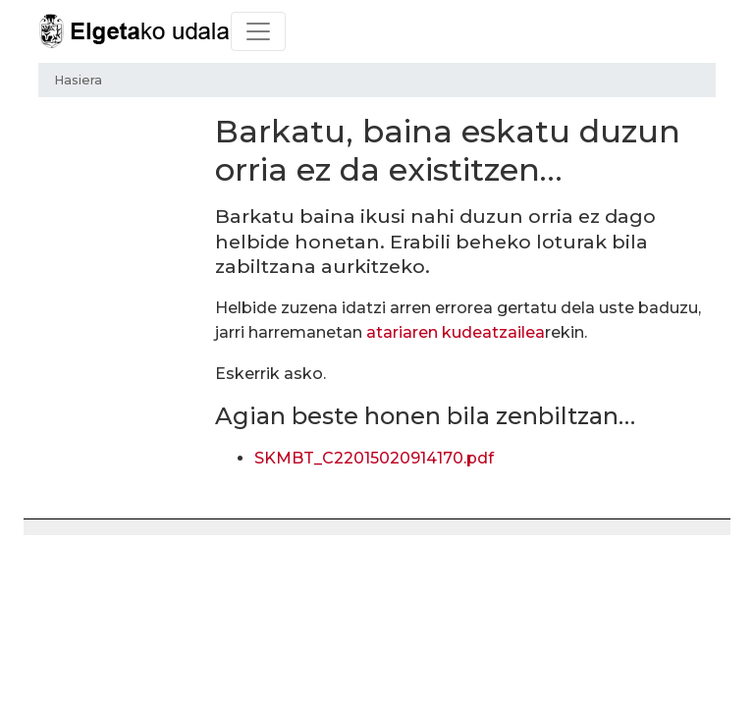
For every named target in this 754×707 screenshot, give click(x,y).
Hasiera (78, 80)
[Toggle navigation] (258, 31)
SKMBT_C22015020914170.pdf (374, 458)
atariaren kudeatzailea (455, 332)
